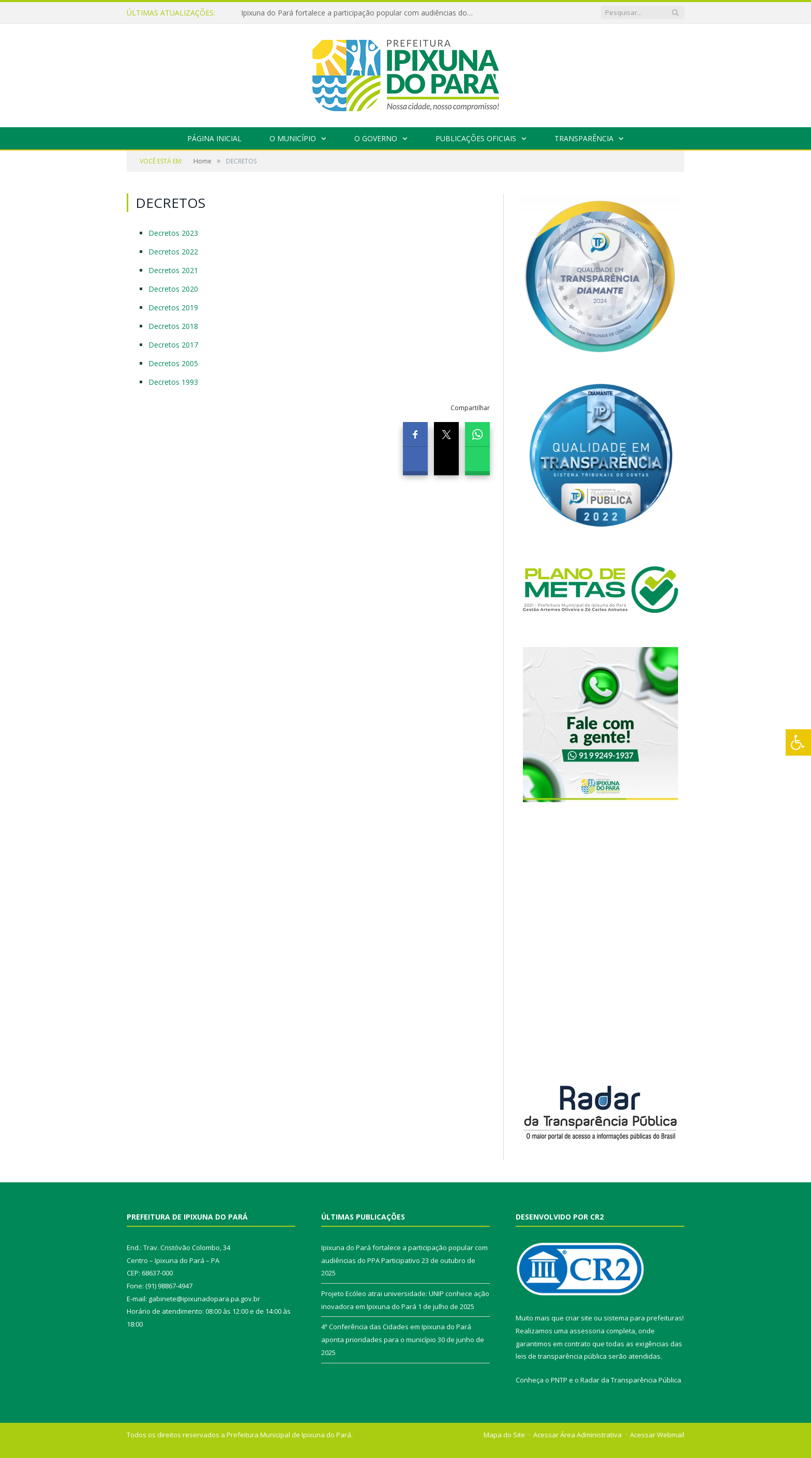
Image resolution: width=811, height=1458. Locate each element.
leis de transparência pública (561, 1356)
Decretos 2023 (173, 233)
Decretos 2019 (173, 307)
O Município (292, 138)
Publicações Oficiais (475, 138)
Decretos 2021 (173, 270)
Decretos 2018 (173, 326)
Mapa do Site (504, 1434)
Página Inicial (214, 138)
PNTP (559, 1380)
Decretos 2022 (173, 252)
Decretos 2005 (173, 363)
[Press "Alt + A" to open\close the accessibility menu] (798, 742)
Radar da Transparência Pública (630, 1380)
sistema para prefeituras (643, 1317)
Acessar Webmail (657, 1434)
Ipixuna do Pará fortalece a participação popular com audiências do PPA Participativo (360, 13)
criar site (578, 1317)
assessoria (587, 1330)
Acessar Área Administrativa (577, 1434)
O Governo (375, 138)
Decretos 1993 (173, 382)
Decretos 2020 (173, 289)
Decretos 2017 (173, 345)
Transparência (583, 138)
